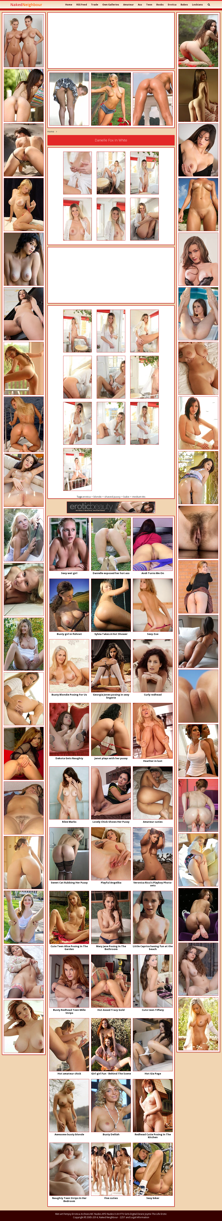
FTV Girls (124, 1214)
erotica (87, 496)
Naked (26, 4)
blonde (98, 496)
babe (126, 496)
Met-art (59, 1214)
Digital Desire (137, 1214)
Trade (94, 4)
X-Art (117, 1214)
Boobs (160, 4)
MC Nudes (95, 1214)
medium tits (138, 496)
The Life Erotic (159, 1214)
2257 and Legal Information (134, 1217)
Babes (184, 4)
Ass (140, 4)
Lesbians (197, 4)
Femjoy (67, 1214)
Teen (149, 4)
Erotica (172, 4)
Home (68, 4)
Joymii (148, 1214)
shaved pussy (112, 496)
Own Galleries (110, 4)
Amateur (128, 4)
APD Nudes (108, 1214)
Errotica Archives (81, 1214)
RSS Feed (81, 4)
